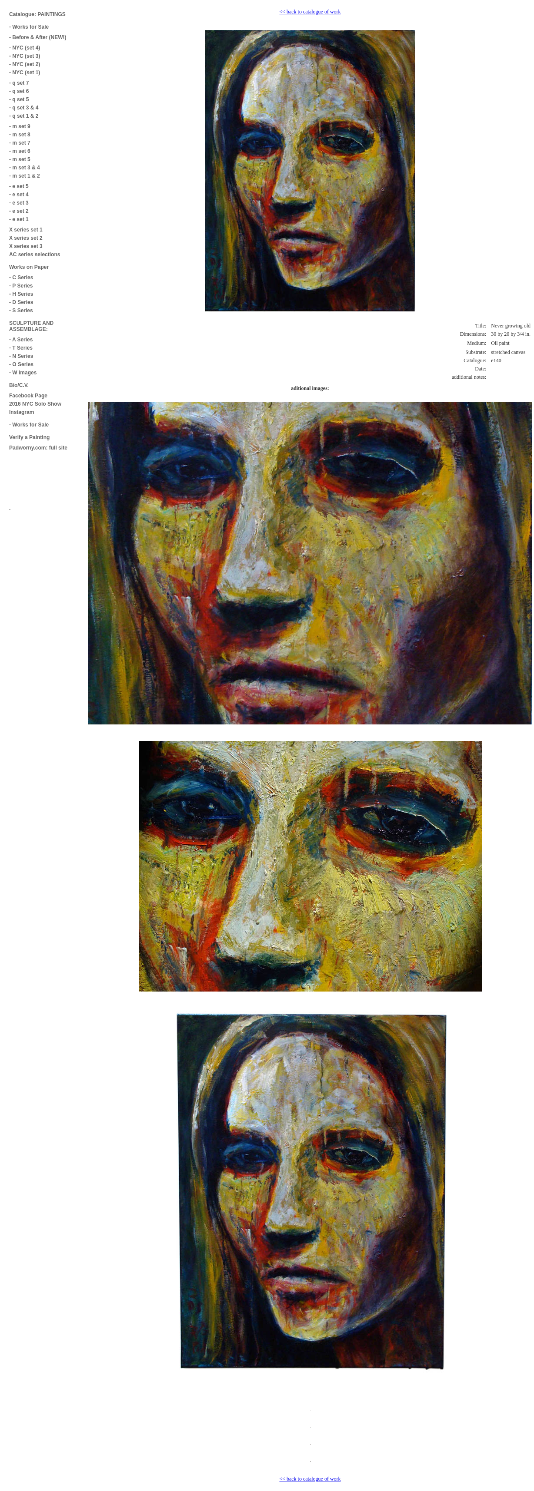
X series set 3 (26, 246)
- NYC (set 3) (24, 56)
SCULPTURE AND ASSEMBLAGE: (31, 326)
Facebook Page (28, 396)
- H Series (21, 294)
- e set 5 (19, 186)
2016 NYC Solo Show (35, 404)
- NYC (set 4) (24, 48)
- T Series (21, 348)
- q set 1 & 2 (23, 116)
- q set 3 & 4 (23, 108)
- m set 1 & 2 (24, 176)
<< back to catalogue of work (309, 12)
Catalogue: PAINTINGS (37, 14)
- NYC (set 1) (24, 72)
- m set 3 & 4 (24, 168)
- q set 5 (19, 99)
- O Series (21, 364)
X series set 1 (26, 230)
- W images (23, 373)
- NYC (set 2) (24, 64)
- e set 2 (19, 211)
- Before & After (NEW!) (38, 37)
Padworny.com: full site (38, 448)
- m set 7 (19, 143)
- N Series (21, 356)
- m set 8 (19, 135)
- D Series (21, 302)
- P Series (21, 286)
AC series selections (34, 254)
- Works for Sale (29, 27)
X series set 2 (26, 238)
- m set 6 (19, 151)
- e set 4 (19, 195)
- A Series (21, 340)
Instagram (21, 412)
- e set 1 (19, 219)
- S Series (21, 310)
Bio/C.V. (19, 385)
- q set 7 (19, 83)
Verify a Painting (29, 437)
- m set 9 (19, 126)
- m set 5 (19, 159)
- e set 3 (19, 203)
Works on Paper (29, 267)
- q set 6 (19, 91)
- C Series (21, 277)
